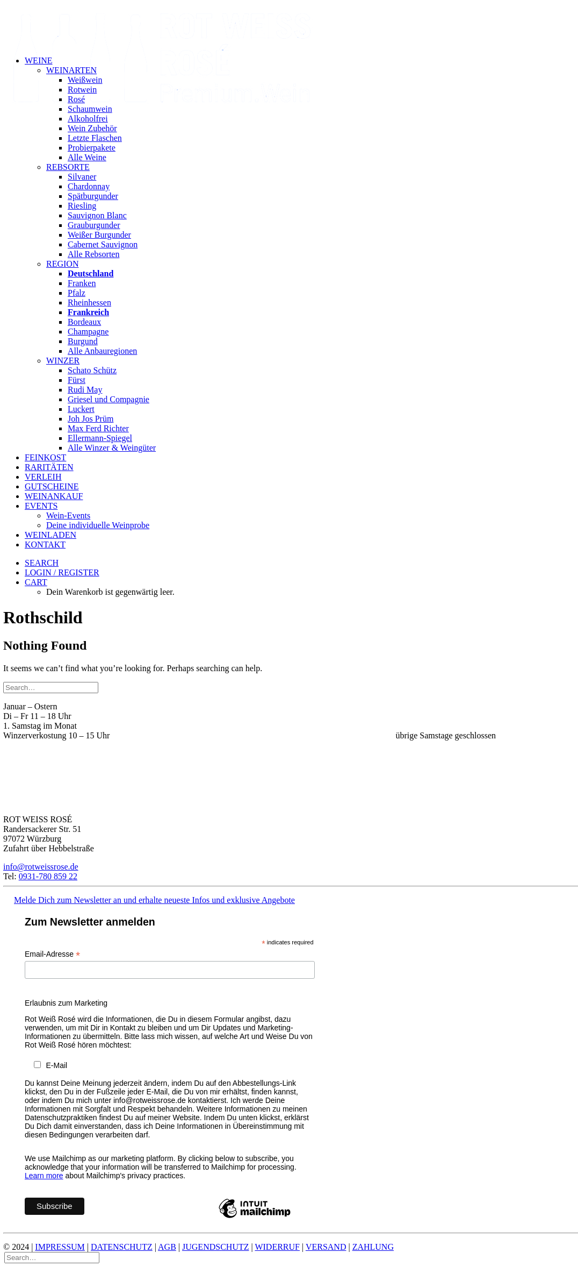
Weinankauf (54, 496)
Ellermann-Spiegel (100, 438)
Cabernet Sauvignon (103, 244)
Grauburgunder (94, 225)
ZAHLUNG (373, 1251)
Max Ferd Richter (98, 428)
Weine (39, 60)
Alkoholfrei (88, 118)
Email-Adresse (52, 960)
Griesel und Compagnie (108, 399)
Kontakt (45, 544)
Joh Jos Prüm (90, 418)
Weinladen (50, 534)
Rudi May (85, 389)
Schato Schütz (92, 370)
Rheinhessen (89, 302)
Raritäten (49, 467)
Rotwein (82, 89)
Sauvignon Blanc (97, 215)
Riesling (82, 205)
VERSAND (326, 1251)
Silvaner (82, 176)
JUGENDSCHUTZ (215, 1251)
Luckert (81, 409)
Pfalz (76, 292)
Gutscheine (51, 486)
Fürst (76, 380)
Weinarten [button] (71, 70)
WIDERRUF (277, 1251)
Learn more (44, 1180)
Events (41, 505)
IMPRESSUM (59, 1251)
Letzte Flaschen (95, 138)
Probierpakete (91, 147)
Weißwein (85, 79)
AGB (167, 1251)
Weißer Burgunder (99, 234)
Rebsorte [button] (68, 167)
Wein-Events (68, 515)
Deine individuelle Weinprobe (97, 525)
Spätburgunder (93, 196)
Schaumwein (90, 108)
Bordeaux (84, 321)
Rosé (76, 99)
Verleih (43, 476)
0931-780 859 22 (48, 877)
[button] (42, 562)
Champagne (88, 331)
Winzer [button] (63, 360)
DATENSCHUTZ (122, 1251)
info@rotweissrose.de (40, 867)
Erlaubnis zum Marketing (66, 1008)
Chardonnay (89, 186)
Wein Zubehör (92, 128)
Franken (82, 283)
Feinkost (45, 457)
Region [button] (62, 263)
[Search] (50, 688)
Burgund (83, 341)
